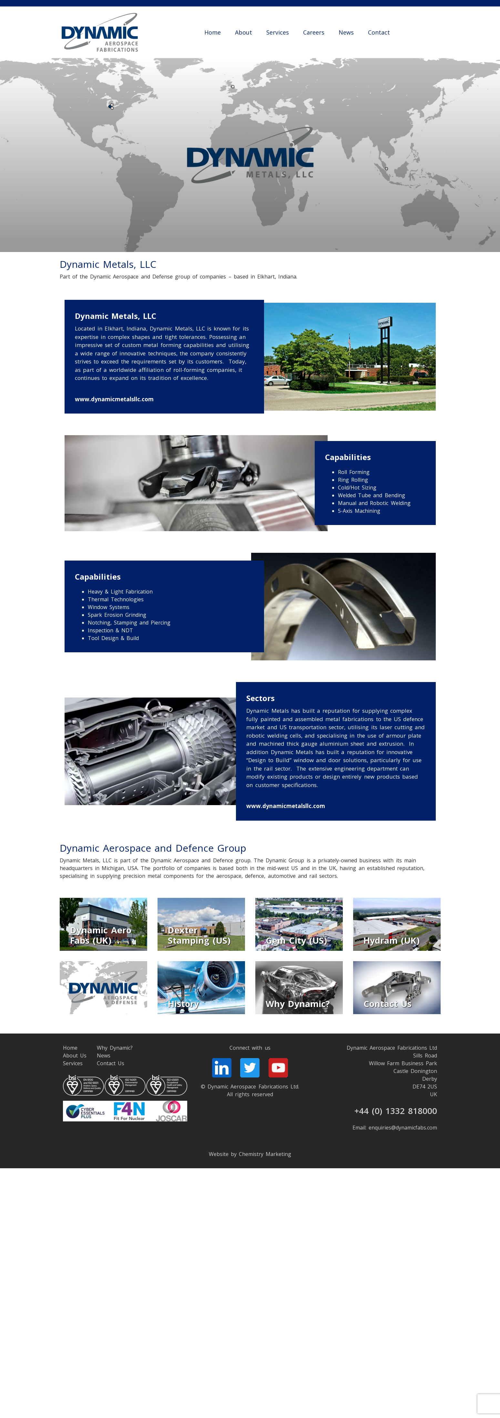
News (346, 32)
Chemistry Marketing (265, 1154)
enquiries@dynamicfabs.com (403, 1127)
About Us (75, 1055)
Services (277, 32)
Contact (379, 32)
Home (212, 32)
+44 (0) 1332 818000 (395, 1111)
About (243, 32)
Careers (313, 32)
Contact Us (110, 1063)
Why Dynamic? (115, 1047)
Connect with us (250, 1047)
